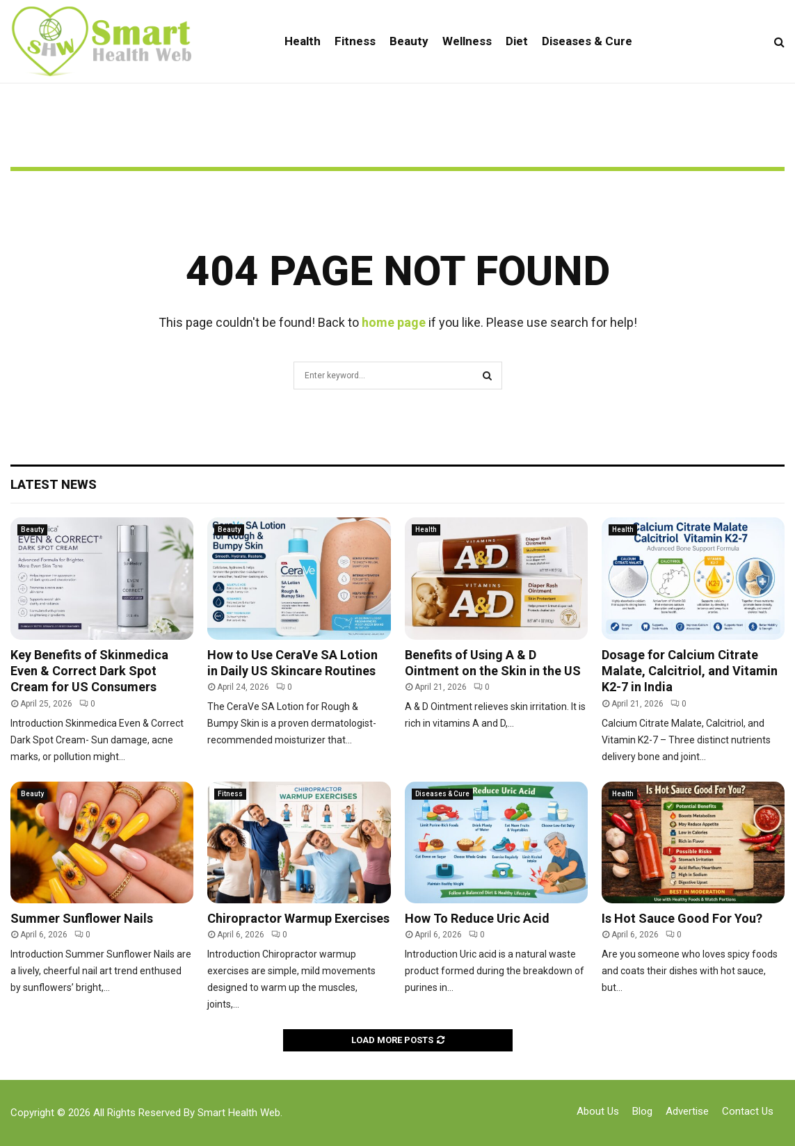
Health (302, 41)
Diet (517, 41)
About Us (598, 1111)
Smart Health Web (239, 1112)
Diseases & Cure (587, 41)
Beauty (409, 41)
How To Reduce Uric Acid (477, 918)
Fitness (355, 41)
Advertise (687, 1111)
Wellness (467, 41)
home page (394, 322)
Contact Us (747, 1111)
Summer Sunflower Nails (81, 918)
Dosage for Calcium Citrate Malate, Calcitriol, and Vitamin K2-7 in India (690, 671)
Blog (642, 1111)
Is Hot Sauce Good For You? (682, 918)
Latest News (53, 484)
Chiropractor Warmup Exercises (298, 918)
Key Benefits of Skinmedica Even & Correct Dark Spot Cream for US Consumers (89, 671)
